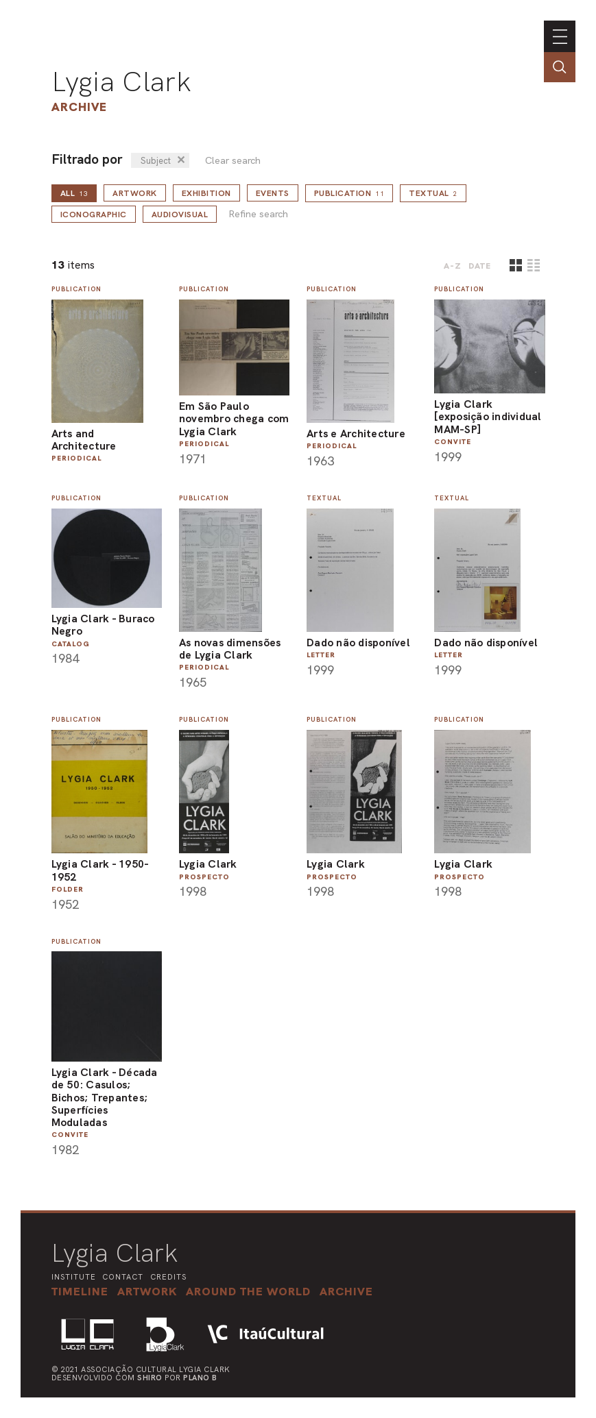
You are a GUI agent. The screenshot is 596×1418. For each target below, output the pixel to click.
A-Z (453, 265)
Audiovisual (180, 214)
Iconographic (93, 214)
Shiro (150, 1377)
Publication (349, 193)
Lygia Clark (121, 81)
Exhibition (206, 193)
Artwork (134, 193)
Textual (433, 193)
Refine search (258, 214)
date (479, 265)
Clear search (233, 161)
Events (272, 193)
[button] (248, 1291)
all (74, 193)
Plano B (200, 1377)
